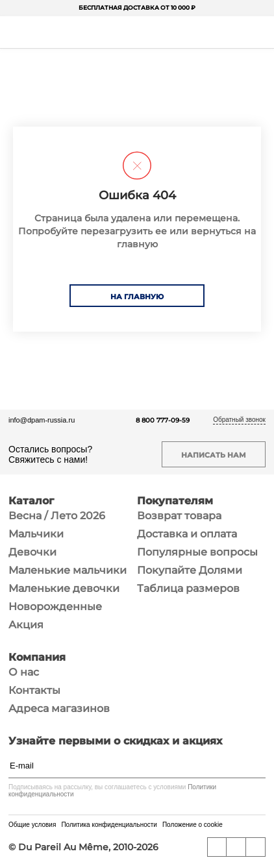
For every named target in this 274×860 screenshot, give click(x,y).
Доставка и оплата (187, 534)
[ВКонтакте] (217, 847)
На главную (137, 296)
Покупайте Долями (189, 570)
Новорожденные (55, 606)
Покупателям (175, 501)
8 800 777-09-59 (163, 420)
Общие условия (32, 824)
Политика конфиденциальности (109, 824)
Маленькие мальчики (67, 570)
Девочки (32, 552)
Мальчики (36, 534)
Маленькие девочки (63, 588)
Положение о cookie (192, 824)
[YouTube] (236, 847)
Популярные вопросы (197, 552)
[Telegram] (256, 847)
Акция (26, 625)
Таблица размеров (188, 588)
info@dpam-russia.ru (41, 420)
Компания (37, 657)
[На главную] (135, 32)
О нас (23, 672)
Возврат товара (179, 516)
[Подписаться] (259, 765)
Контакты (34, 690)
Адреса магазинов (59, 708)
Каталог (31, 501)
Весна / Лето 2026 (56, 516)
